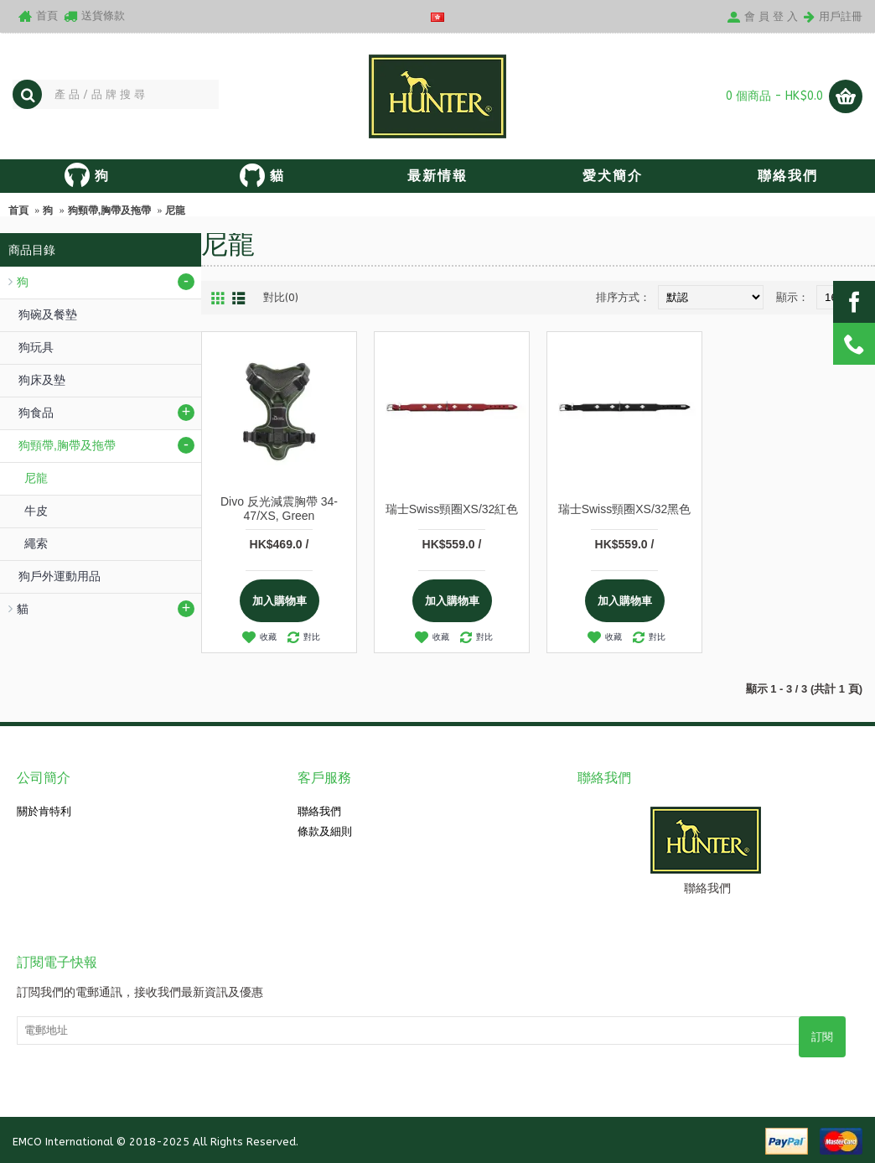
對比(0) (280, 297)
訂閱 (822, 1037)
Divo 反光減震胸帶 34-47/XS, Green (279, 508)
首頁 (18, 210)
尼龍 (175, 210)
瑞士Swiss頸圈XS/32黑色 (624, 509)
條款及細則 (325, 831)
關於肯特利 (44, 811)
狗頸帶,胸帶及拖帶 (109, 210)
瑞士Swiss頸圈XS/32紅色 (452, 509)
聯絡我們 (319, 811)
